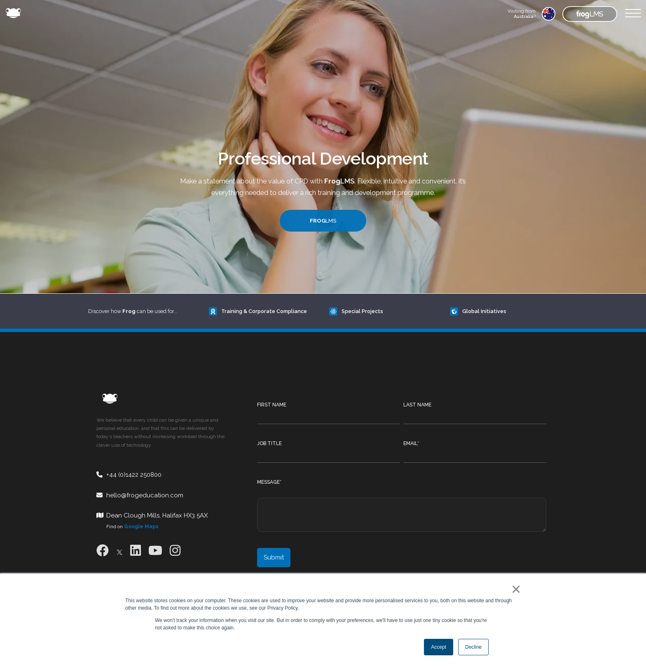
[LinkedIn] (135, 550)
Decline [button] (473, 647)
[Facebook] (102, 550)
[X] (119, 550)
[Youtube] (155, 550)
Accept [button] (438, 647)
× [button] (514, 589)
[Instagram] (175, 550)
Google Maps (141, 526)
